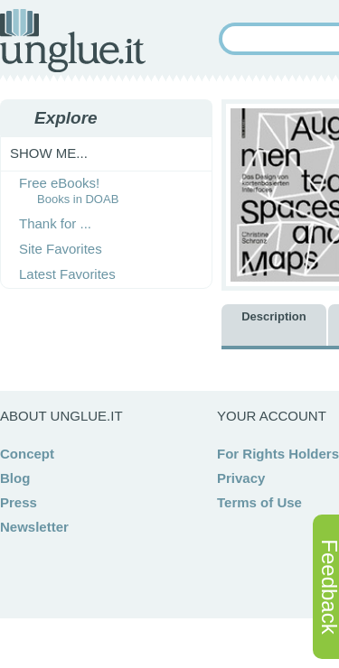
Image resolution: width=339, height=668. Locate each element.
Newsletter (34, 526)
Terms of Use (259, 502)
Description (273, 316)
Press (18, 502)
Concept (27, 453)
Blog (15, 478)
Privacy (241, 478)
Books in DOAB (77, 199)
